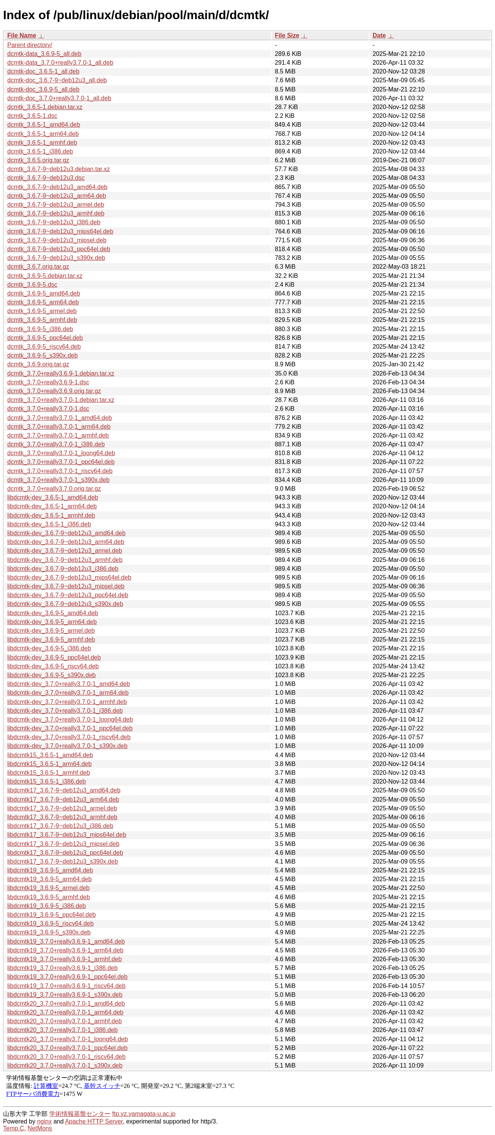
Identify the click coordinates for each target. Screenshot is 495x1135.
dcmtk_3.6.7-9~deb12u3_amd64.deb (57, 187)
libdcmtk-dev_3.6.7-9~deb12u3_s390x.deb (65, 604)
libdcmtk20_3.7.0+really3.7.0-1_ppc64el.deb (67, 1048)
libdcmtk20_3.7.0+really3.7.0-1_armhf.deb (64, 1021)
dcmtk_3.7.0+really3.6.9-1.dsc (48, 382)
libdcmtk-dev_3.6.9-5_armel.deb (51, 630)
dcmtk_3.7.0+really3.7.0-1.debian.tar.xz (60, 400)
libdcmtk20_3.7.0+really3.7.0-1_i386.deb (62, 1030)
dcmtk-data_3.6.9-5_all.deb (44, 54)
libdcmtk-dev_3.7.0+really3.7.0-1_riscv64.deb (68, 737)
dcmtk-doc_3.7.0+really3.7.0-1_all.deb (59, 98)
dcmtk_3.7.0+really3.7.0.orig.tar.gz (54, 488)
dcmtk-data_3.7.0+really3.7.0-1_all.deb (60, 62)
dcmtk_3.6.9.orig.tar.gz (38, 364)
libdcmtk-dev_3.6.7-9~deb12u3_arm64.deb (65, 542)
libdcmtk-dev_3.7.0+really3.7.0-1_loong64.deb (70, 719)
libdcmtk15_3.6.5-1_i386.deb (46, 781)
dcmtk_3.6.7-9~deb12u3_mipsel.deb (56, 240)
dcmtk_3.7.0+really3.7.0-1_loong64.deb (61, 453)
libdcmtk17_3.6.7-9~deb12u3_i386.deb (60, 826)
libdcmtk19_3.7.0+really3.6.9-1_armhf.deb (64, 959)
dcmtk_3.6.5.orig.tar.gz (38, 160)
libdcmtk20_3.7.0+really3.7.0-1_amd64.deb (66, 1003)
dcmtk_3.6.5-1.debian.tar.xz (45, 107)
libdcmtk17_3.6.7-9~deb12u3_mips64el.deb (66, 834)
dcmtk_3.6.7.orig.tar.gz (38, 266)
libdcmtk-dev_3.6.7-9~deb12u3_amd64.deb (66, 533)
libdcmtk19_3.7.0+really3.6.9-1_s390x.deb (64, 994)
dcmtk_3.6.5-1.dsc (32, 116)
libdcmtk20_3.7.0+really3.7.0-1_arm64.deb (65, 1012)
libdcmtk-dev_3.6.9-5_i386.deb (49, 648)
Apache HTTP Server (94, 1121)
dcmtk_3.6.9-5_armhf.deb (42, 320)
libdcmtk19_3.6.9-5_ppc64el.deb (51, 914)
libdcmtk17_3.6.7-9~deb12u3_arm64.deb (63, 799)
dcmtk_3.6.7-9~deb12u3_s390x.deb (56, 258)
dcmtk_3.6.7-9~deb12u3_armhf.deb (55, 213)
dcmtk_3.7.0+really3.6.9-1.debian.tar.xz (60, 373)
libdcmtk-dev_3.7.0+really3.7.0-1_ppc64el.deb (70, 728)
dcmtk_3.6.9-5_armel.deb (42, 311)
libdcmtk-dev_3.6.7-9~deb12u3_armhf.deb (64, 560)
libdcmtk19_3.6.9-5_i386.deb (46, 906)
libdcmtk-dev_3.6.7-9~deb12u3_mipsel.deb (65, 586)
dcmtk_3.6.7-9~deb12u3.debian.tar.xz (58, 169)
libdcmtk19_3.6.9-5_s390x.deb (49, 932)
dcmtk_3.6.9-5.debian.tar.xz (45, 276)
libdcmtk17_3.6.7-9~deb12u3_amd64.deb (63, 790)
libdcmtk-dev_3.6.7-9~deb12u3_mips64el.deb (69, 577)
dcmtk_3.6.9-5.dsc (32, 284)
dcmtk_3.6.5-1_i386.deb (40, 151)
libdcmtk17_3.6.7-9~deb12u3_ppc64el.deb (65, 852)
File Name (21, 35)
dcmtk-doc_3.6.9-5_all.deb (43, 89)
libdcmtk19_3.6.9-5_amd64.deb (50, 870)
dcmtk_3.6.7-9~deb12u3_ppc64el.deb (58, 249)
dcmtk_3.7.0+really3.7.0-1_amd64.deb (59, 418)
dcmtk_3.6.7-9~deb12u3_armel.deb (55, 204)
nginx (44, 1121)
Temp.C (13, 1128)
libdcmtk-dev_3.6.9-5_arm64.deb (52, 622)
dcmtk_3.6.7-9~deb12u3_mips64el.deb (60, 231)
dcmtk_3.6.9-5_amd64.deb (43, 293)
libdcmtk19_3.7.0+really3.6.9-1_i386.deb (62, 968)
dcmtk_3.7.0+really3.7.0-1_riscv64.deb (59, 471)
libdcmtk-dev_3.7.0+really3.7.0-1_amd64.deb (68, 684)
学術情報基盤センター (80, 1114)
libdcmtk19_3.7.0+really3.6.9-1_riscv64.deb (66, 986)
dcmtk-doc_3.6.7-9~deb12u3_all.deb (57, 80)
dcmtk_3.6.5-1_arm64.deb (43, 134)
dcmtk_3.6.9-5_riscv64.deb (44, 346)
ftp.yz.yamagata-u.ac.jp (143, 1114)
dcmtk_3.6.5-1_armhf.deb (42, 142)
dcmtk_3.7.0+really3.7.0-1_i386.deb (56, 444)
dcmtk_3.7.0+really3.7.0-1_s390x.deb (58, 480)
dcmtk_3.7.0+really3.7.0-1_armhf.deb (58, 435)
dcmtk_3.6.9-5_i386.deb (40, 329)
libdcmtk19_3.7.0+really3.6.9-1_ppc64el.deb (67, 976)
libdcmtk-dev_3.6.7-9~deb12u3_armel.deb (64, 550)
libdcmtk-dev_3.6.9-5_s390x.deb (51, 675)
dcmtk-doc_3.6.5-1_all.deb (43, 71)
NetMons (40, 1128)
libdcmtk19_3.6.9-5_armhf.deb (48, 897)
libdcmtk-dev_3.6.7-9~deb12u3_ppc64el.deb (67, 595)
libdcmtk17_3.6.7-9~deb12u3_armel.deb (62, 808)
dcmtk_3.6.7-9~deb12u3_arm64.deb (56, 196)
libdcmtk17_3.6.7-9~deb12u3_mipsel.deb (63, 844)
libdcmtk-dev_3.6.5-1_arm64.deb (52, 506)
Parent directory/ (29, 45)
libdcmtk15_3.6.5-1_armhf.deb (48, 772)
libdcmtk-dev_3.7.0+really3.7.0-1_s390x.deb (67, 746)
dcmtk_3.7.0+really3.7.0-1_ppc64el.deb (61, 462)
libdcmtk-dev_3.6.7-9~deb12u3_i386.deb (62, 568)
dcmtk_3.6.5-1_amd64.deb (43, 124)
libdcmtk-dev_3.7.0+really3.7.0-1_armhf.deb (67, 702)
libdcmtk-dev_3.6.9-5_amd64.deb (52, 613)
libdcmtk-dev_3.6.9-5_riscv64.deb (53, 666)
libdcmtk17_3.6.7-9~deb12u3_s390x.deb (62, 861)
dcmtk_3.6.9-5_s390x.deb (42, 355)
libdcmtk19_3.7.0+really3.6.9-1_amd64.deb (66, 941)
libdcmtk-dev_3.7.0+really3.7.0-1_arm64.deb (68, 692)
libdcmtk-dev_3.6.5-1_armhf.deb (51, 515)
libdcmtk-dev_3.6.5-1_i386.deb (49, 524)
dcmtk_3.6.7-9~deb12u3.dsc (46, 178)
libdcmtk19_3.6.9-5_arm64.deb (49, 879)
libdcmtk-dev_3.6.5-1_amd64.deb (52, 497)
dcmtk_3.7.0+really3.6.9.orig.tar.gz (54, 391)
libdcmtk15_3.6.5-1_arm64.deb (49, 764)
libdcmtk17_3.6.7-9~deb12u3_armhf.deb (62, 817)
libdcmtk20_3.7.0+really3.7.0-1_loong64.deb (67, 1039)
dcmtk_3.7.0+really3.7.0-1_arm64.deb (59, 426)
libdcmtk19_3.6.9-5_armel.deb (48, 888)
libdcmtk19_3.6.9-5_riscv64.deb (50, 923)
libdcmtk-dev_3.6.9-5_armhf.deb (51, 639)
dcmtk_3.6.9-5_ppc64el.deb (45, 338)
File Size (287, 35)
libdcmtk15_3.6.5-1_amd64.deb (50, 755)
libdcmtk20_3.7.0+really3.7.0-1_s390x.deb (64, 1065)
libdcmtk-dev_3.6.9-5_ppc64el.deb (54, 657)
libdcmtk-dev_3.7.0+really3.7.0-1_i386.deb (65, 710)
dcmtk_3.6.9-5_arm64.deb (43, 302)
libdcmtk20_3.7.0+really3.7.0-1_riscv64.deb (66, 1056)
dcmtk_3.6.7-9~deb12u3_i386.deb (53, 222)
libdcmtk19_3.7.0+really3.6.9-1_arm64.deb (65, 950)
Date (379, 35)
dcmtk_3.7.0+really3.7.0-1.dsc (48, 408)
